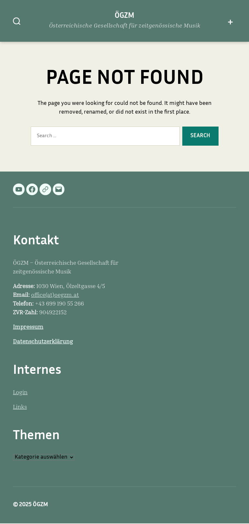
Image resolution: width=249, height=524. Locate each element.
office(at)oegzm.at (55, 295)
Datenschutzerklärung (43, 342)
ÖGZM (124, 16)
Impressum (28, 327)
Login (20, 393)
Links (20, 407)
